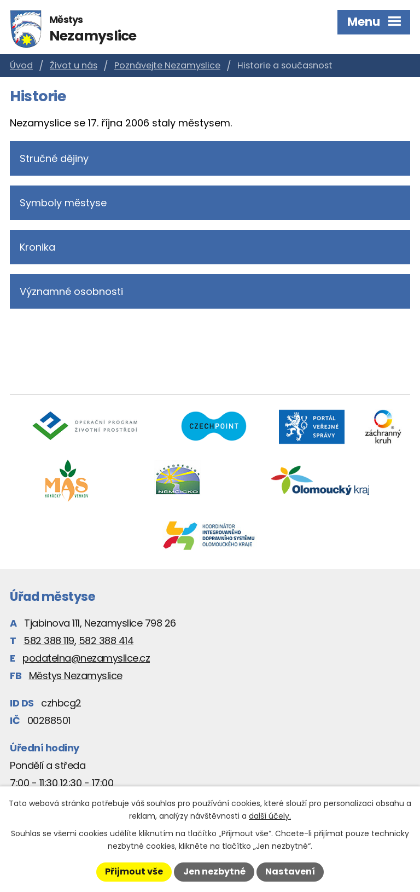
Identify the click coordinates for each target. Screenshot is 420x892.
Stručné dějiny (54, 158)
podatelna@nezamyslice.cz (86, 658)
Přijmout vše (134, 871)
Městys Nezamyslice (75, 675)
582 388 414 (106, 640)
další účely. (270, 815)
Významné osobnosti (71, 291)
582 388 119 (49, 640)
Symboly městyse (63, 203)
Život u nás (73, 65)
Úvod (21, 65)
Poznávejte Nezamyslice (167, 65)
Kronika (37, 247)
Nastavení (290, 871)
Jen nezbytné (214, 871)
